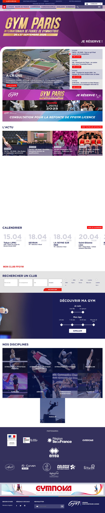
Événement (70, 7)
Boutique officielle (30, 1)
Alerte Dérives (11, 1)
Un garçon (83, 308)
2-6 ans (61, 320)
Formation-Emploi (48, 7)
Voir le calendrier (95, 227)
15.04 (13, 236)
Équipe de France (22, 7)
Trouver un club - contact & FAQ (43, 3)
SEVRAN (33, 242)
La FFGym (10, 7)
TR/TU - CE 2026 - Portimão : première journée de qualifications (89, 151)
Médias (46, 1)
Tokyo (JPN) (10, 242)
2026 (18, 240)
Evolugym (61, 7)
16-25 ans (83, 320)
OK (99, 7)
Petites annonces (75, 1)
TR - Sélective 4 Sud (60, 247)
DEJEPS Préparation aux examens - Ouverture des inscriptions (63, 151)
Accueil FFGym (4, 7)
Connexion (93, 3)
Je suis (77, 306)
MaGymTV (59, 1)
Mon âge (77, 317)
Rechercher (52, 289)
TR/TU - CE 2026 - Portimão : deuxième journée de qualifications (39, 151)
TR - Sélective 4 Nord (35, 244)
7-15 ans (72, 320)
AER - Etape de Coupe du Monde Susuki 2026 (12, 245)
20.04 (89, 236)
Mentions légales (7, 505)
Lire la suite (11, 85)
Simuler (77, 331)
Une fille (72, 308)
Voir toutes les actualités (92, 127)
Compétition (35, 7)
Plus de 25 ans (93, 320)
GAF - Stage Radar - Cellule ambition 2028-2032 (87, 247)
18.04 (38, 236)
